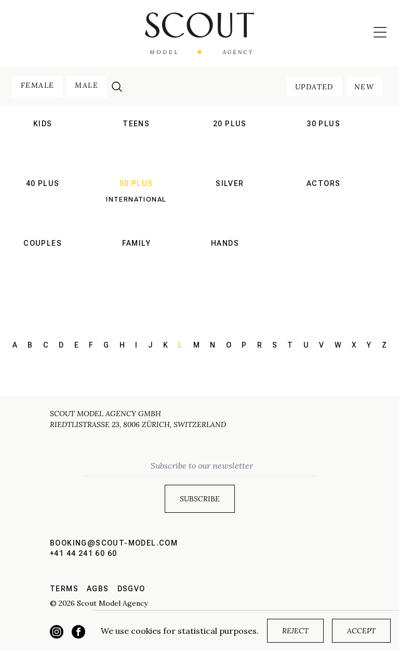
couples (42, 243)
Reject (295, 630)
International (136, 199)
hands (225, 243)
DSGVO (131, 588)
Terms (64, 588)
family (136, 243)
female (37, 85)
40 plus (43, 183)
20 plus (230, 123)
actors (323, 183)
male (86, 85)
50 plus (136, 183)
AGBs (98, 588)
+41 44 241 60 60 (83, 553)
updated (314, 86)
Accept (361, 630)
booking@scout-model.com (114, 543)
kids (42, 123)
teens (136, 123)
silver (230, 183)
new (364, 86)
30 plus (323, 123)
